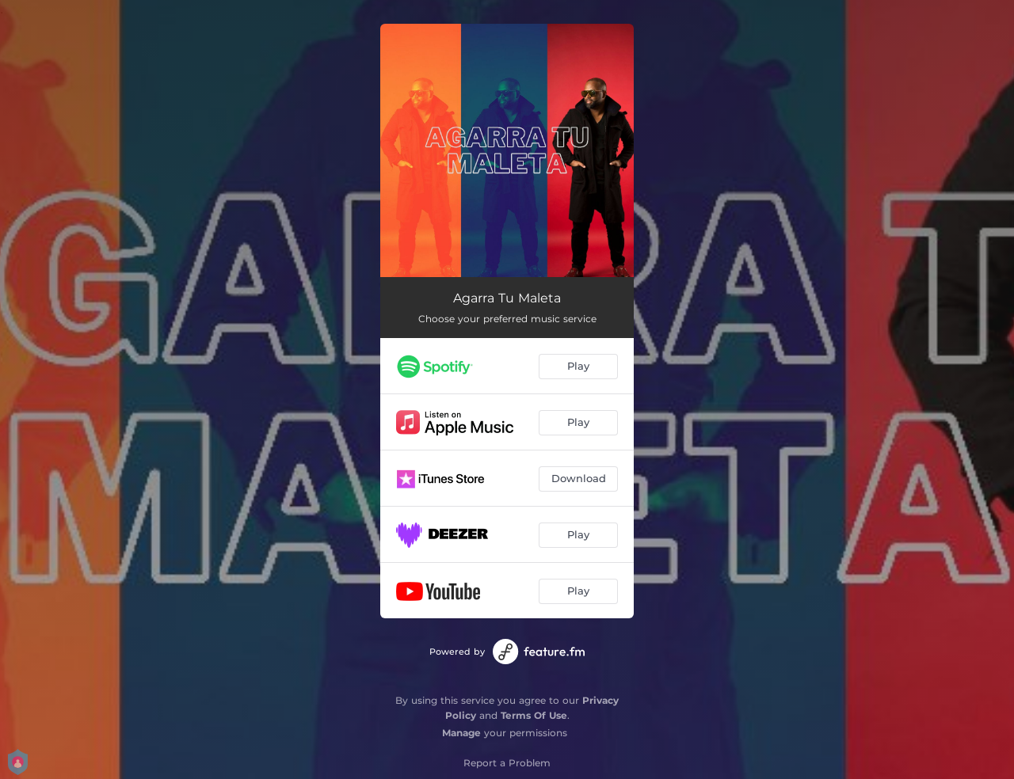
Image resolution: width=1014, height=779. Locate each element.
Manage (461, 733)
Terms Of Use (534, 715)
